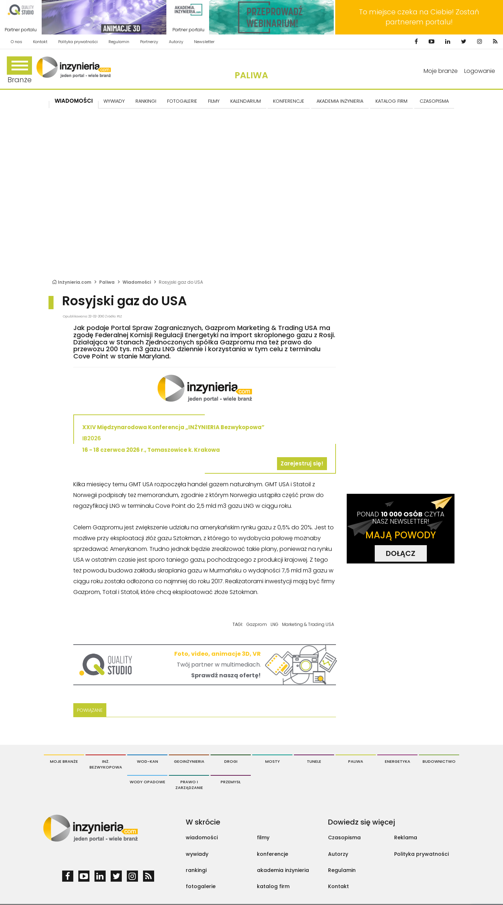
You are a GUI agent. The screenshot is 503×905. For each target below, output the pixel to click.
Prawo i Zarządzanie (189, 784)
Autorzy (176, 42)
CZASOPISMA (434, 101)
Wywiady (114, 101)
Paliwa (251, 75)
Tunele (314, 761)
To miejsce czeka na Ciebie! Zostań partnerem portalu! (419, 17)
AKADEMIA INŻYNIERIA (340, 101)
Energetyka (397, 761)
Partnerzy (149, 42)
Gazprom (256, 624)
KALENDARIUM (245, 101)
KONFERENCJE (288, 101)
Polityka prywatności (78, 42)
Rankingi (145, 101)
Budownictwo (439, 761)
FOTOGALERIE (182, 101)
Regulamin (119, 42)
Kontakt (40, 42)
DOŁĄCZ (400, 553)
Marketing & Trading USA (308, 624)
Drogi (230, 761)
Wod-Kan (147, 761)
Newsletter (204, 42)
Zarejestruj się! (302, 463)
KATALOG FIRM (391, 101)
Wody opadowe (147, 782)
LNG (274, 624)
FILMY (214, 101)
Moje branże (441, 71)
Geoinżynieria (189, 761)
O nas (16, 42)
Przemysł (231, 782)
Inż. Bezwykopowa (105, 764)
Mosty (272, 761)
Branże (19, 70)
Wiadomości (74, 101)
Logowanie (479, 71)
